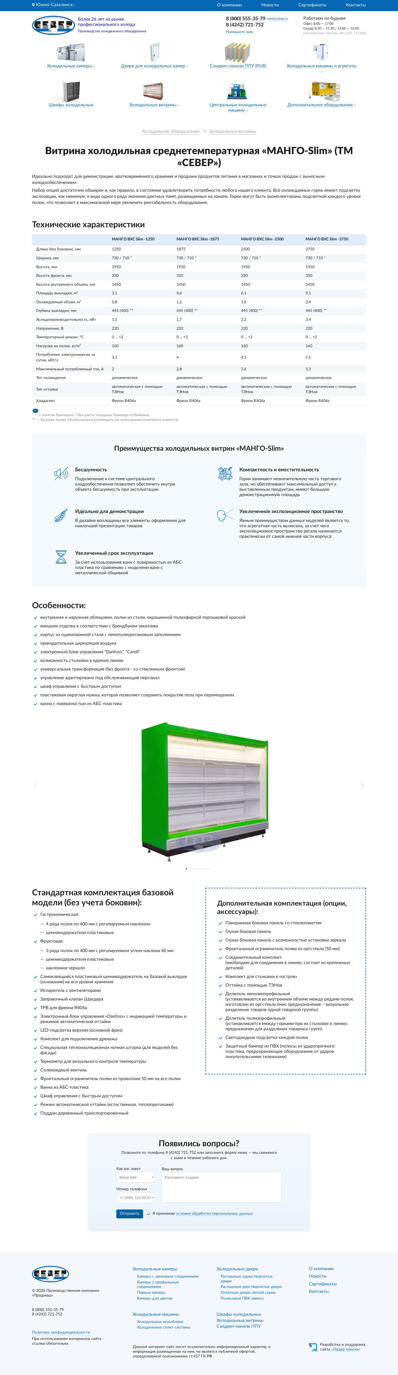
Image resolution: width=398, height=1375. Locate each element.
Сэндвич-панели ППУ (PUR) (238, 66)
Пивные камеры (151, 1293)
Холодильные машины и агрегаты (322, 66)
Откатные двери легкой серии (248, 1293)
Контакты (356, 5)
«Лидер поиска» (345, 1349)
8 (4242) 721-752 (245, 25)
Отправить (129, 1214)
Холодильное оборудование (170, 131)
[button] (35, 786)
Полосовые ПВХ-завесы (242, 1298)
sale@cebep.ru (277, 18)
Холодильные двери (237, 1269)
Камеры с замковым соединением (168, 1276)
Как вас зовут (128, 1169)
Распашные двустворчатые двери (251, 1287)
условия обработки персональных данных (214, 1214)
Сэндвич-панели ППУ (239, 1326)
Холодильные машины (156, 1314)
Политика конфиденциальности (61, 1332)
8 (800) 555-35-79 (246, 18)
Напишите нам (239, 32)
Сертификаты (312, 5)
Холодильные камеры (69, 66)
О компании (229, 5)
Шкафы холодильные (71, 105)
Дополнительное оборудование (320, 105)
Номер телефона (131, 1189)
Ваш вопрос (172, 1169)
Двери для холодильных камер (153, 66)
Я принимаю (203, 1214)
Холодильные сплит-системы (163, 1327)
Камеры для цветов (154, 1298)
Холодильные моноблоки (160, 1322)
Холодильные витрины (152, 105)
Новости (270, 5)
